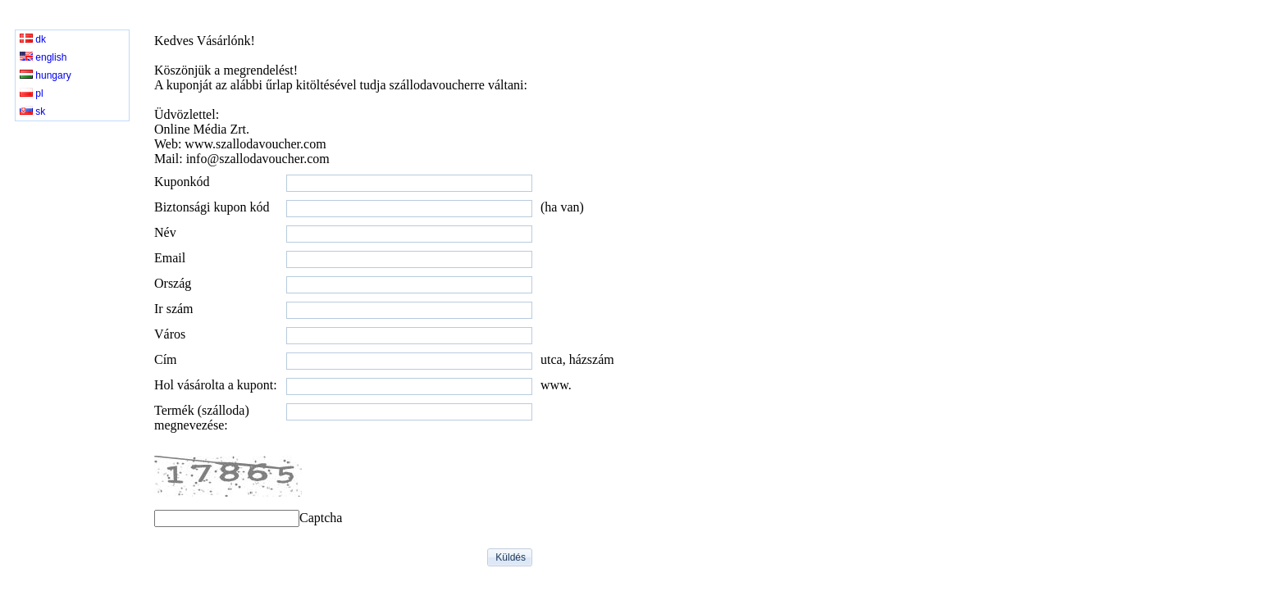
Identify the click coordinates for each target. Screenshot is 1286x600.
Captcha (320, 518)
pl (31, 93)
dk (33, 39)
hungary (45, 75)
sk (32, 111)
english (43, 57)
